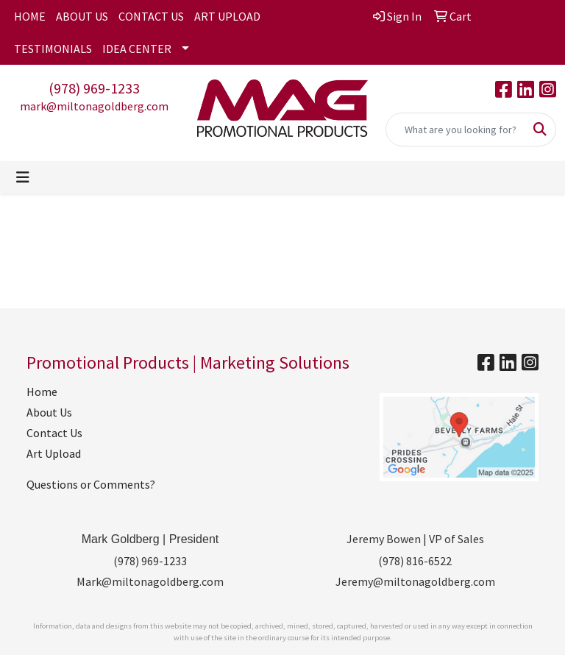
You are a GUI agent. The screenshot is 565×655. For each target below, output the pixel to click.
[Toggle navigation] (22, 177)
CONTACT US (151, 16)
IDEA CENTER (136, 48)
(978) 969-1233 (94, 88)
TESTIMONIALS (53, 48)
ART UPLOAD (227, 16)
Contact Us (54, 432)
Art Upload (53, 453)
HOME (30, 16)
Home (41, 391)
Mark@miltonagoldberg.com (150, 581)
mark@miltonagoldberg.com (94, 106)
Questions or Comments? (90, 484)
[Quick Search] (455, 129)
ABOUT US (82, 16)
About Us (49, 412)
